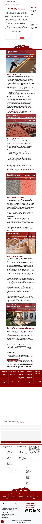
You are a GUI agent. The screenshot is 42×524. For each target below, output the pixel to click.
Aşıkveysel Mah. (13, 371)
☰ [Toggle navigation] (37, 1)
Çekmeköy (21, 493)
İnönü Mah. (21, 374)
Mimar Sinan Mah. (21, 384)
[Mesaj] (21, 436)
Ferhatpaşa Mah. (38, 371)
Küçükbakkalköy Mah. (38, 374)
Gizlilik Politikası (34, 514)
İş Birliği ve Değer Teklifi (30, 503)
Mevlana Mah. (4, 378)
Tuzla (7, 498)
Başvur (22, 37)
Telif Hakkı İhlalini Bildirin (31, 505)
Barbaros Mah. (21, 371)
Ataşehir (4, 493)
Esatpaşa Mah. (29, 371)
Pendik (12, 496)
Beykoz (12, 493)
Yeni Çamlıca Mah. (4, 382)
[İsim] (11, 426)
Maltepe (4, 496)
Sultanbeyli (29, 496)
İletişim (32, 507)
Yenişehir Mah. (12, 381)
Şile (37, 496)
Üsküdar (35, 498)
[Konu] (21, 429)
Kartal (38, 493)
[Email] (31, 426)
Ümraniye (21, 498)
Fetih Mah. (4, 374)
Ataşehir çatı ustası (14, 111)
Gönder (21, 442)
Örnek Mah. (38, 378)
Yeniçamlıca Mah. (37, 381)
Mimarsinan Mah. (12, 378)
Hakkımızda (28, 507)
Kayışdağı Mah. (29, 374)
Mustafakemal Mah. (29, 382)
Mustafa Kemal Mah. (21, 378)
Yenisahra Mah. (21, 381)
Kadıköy (29, 493)
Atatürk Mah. (4, 371)
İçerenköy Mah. (12, 374)
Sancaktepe (21, 496)
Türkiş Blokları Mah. (29, 378)
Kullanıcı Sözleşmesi (28, 514)
